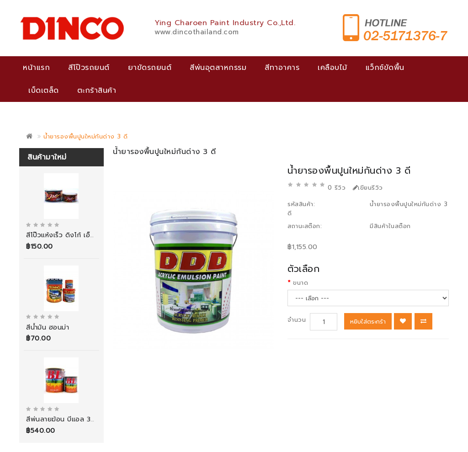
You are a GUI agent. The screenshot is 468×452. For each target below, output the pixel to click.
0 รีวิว (337, 187)
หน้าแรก (36, 67)
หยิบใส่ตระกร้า (368, 321)
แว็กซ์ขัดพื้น (385, 67)
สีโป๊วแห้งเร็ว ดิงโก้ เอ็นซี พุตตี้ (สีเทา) (81, 235)
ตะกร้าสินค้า (97, 90)
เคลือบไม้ (332, 67)
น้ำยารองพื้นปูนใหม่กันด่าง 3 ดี (85, 136)
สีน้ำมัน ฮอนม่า (47, 327)
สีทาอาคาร (282, 67)
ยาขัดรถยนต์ (150, 67)
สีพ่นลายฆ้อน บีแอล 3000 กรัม (73, 419)
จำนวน (296, 319)
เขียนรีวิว (368, 187)
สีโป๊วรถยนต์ (89, 67)
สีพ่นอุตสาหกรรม (218, 67)
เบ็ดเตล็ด (43, 90)
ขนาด (300, 282)
